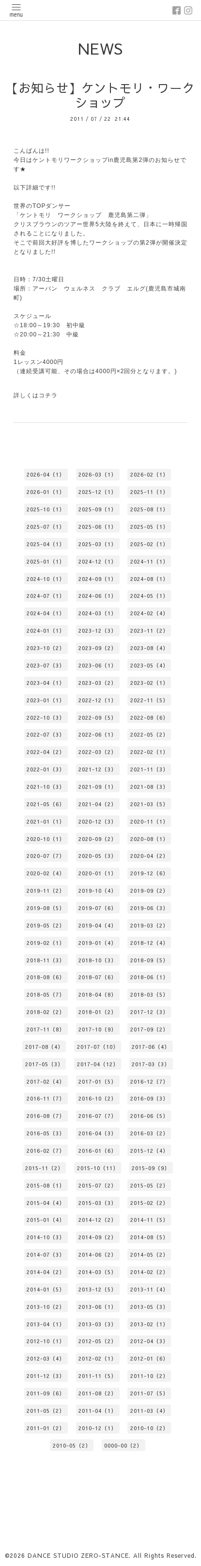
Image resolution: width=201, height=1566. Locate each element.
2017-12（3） (149, 1011)
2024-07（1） (46, 595)
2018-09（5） (149, 960)
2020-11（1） (149, 821)
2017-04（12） (98, 1064)
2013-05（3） (149, 1306)
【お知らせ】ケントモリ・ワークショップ (100, 95)
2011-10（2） (149, 1375)
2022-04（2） (46, 751)
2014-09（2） (97, 1237)
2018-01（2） (97, 1011)
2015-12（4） (149, 1150)
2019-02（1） (46, 942)
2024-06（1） (97, 595)
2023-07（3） (46, 665)
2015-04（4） (46, 1202)
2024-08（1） (149, 578)
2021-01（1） (46, 821)
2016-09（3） (149, 1098)
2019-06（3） (149, 908)
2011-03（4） (149, 1410)
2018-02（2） (46, 1011)
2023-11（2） (149, 630)
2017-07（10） (98, 1046)
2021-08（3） (149, 786)
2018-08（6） (46, 977)
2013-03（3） (97, 1324)
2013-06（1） (97, 1306)
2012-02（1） (97, 1358)
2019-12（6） (149, 873)
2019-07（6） (97, 908)
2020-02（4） (46, 873)
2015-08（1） (46, 1185)
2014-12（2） (97, 1219)
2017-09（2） (149, 1029)
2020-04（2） (149, 855)
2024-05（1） (149, 595)
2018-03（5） (149, 994)
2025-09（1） (97, 509)
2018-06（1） (149, 977)
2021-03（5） (149, 804)
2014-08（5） (149, 1237)
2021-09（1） (97, 786)
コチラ (48, 395)
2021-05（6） (46, 804)
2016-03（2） (149, 1133)
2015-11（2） (44, 1168)
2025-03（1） (97, 544)
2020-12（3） (97, 821)
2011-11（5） (97, 1375)
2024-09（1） (97, 578)
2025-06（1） (97, 526)
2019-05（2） (46, 925)
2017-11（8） (46, 1029)
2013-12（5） (97, 1289)
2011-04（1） (97, 1410)
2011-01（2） (46, 1428)
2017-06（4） (151, 1046)
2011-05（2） (46, 1410)
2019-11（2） (46, 890)
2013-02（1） (149, 1324)
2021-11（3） (149, 769)
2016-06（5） (149, 1115)
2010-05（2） (72, 1445)
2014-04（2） (46, 1272)
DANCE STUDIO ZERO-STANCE (78, 1555)
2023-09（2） (97, 648)
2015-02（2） (149, 1202)
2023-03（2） (97, 682)
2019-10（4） (97, 890)
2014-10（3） (46, 1237)
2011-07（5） (149, 1393)
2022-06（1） (97, 734)
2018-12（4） (149, 942)
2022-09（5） (97, 717)
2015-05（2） (149, 1185)
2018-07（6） (97, 977)
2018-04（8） (97, 994)
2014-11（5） (149, 1219)
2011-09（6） (46, 1393)
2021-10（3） (46, 786)
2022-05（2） (149, 734)
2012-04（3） (149, 1341)
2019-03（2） (149, 925)
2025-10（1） (46, 509)
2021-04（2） (97, 804)
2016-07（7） (97, 1115)
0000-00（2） (123, 1445)
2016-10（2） (97, 1098)
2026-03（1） (97, 474)
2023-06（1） (97, 665)
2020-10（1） (46, 838)
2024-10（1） (46, 578)
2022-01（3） (46, 769)
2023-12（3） (97, 630)
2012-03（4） (46, 1358)
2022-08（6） (149, 717)
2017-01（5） (97, 1081)
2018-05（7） (46, 994)
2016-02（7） (46, 1150)
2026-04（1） (46, 474)
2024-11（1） (149, 561)
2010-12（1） (97, 1428)
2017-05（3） (44, 1064)
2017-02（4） (46, 1081)
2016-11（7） (46, 1098)
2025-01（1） (46, 561)
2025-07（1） (46, 526)
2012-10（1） (46, 1341)
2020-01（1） (97, 873)
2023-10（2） (46, 648)
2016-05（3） (46, 1133)
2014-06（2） (97, 1254)
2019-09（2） (149, 890)
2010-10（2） (149, 1428)
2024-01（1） (46, 630)
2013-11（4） (149, 1289)
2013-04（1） (46, 1324)
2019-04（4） (97, 925)
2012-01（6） (149, 1358)
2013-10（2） (46, 1306)
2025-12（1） (97, 491)
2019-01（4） (97, 942)
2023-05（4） (149, 665)
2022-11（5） (149, 700)
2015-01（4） (46, 1219)
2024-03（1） (97, 613)
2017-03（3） (151, 1064)
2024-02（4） (149, 613)
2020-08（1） (149, 838)
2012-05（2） (97, 1341)
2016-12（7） (149, 1081)
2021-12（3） (97, 769)
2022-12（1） (97, 700)
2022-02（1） (149, 751)
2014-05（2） (149, 1254)
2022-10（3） (46, 717)
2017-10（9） (97, 1029)
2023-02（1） (149, 682)
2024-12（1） (97, 561)
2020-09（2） (97, 838)
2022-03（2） (97, 751)
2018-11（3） (46, 960)
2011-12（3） (46, 1375)
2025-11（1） (149, 491)
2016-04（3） (97, 1133)
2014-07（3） (46, 1254)
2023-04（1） (46, 682)
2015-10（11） (98, 1168)
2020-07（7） (46, 855)
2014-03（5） (97, 1272)
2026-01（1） (46, 491)
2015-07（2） (97, 1185)
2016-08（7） (46, 1115)
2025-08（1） (149, 509)
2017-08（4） (44, 1046)
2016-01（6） (97, 1150)
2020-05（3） (97, 855)
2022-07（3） (46, 734)
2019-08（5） (46, 908)
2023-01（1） (46, 700)
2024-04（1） (46, 613)
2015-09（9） (151, 1168)
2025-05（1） (149, 526)
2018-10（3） (97, 960)
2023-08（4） (149, 648)
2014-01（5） (46, 1289)
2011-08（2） (97, 1393)
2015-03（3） (97, 1202)
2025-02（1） (149, 544)
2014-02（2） (149, 1272)
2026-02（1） (149, 474)
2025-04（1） (46, 544)
